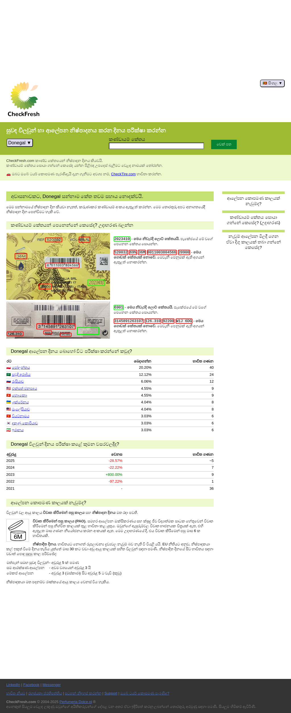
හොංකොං (19, 395)
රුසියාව (18, 381)
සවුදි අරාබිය (21, 374)
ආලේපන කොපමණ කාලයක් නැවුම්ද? (253, 201)
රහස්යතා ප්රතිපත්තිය (45, 693)
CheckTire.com (123, 174)
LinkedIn (13, 685)
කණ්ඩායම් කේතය (127, 139)
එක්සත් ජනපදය (24, 388)
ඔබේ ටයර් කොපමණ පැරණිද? (144, 693)
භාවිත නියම (15, 693)
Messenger (51, 685)
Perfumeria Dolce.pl (75, 702)
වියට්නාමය (20, 416)
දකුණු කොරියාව (25, 423)
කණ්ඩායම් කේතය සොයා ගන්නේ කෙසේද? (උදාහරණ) (253, 220)
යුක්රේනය (20, 402)
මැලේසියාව (21, 409)
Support (110, 693)
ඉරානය (18, 430)
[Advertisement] (145, 40)
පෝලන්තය (21, 367)
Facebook (31, 685)
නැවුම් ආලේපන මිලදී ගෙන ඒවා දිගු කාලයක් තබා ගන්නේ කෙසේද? (253, 242)
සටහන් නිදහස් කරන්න (83, 693)
